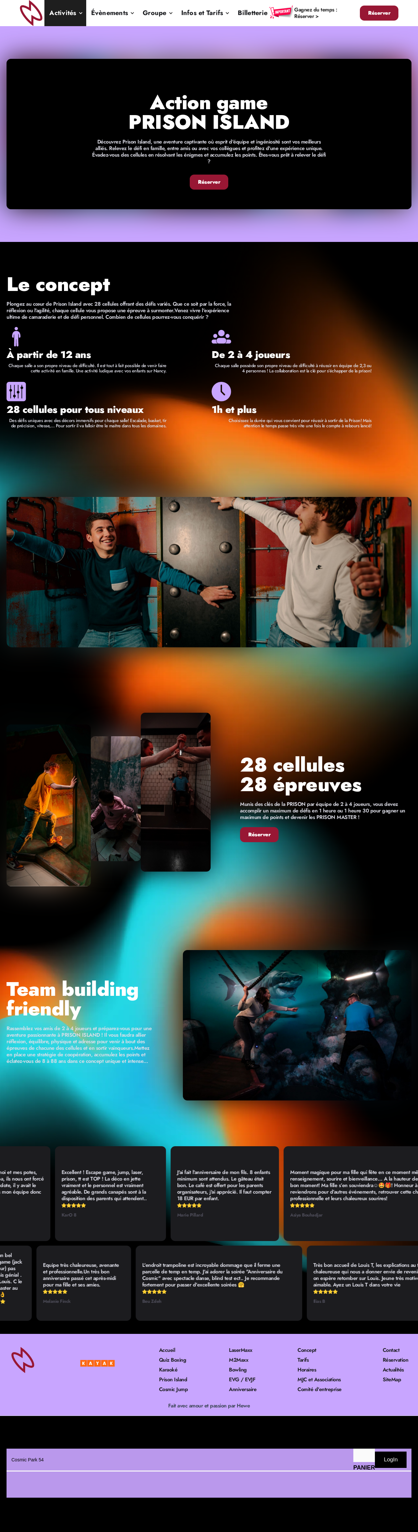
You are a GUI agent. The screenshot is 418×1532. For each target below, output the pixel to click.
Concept (306, 1350)
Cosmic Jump (173, 1389)
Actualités (393, 1370)
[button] (65, 13)
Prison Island (173, 1379)
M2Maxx (238, 1360)
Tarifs (303, 1360)
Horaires (306, 1370)
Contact (391, 1350)
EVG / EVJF (242, 1379)
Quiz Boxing (172, 1360)
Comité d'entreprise (319, 1389)
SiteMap (392, 1379)
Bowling (238, 1370)
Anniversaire (242, 1389)
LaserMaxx (240, 1350)
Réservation (396, 1360)
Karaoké (168, 1370)
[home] (32, 13)
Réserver (379, 13)
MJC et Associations (319, 1379)
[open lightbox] (209, 572)
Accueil (167, 1350)
